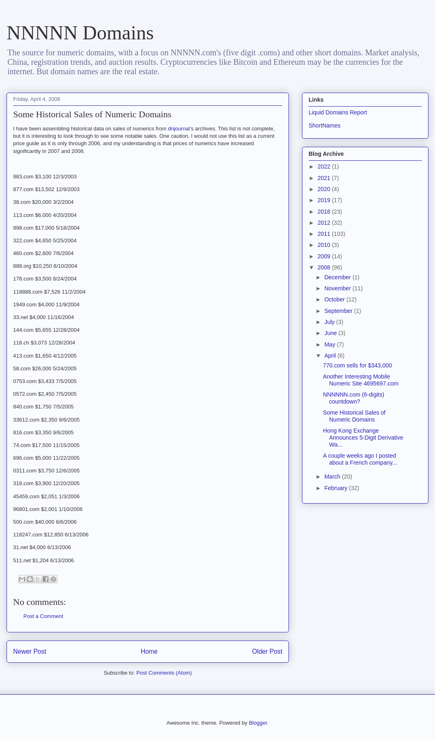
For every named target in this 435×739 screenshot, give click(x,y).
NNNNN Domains (80, 32)
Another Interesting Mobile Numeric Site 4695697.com (360, 380)
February (336, 488)
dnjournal (179, 128)
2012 (325, 222)
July (330, 322)
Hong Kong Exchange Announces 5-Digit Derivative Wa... (363, 437)
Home (149, 651)
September (339, 311)
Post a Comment (43, 616)
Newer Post (29, 651)
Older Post (267, 651)
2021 (325, 178)
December (338, 277)
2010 (325, 245)
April (330, 355)
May (330, 344)
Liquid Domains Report (338, 112)
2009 (325, 256)
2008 (325, 267)
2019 (325, 200)
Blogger (258, 723)
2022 (325, 166)
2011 (325, 233)
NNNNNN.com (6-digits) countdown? (353, 398)
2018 (325, 211)
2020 (325, 189)
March (333, 476)
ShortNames (325, 125)
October (335, 299)
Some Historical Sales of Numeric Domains (354, 416)
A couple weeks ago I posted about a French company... (360, 459)
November (338, 288)
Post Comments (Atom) (164, 673)
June (331, 333)
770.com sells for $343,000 (357, 365)
